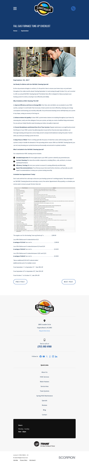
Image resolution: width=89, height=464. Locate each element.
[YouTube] (44, 356)
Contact (44, 415)
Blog (44, 410)
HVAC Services (44, 377)
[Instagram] (53, 356)
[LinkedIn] (56, 356)
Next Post (68, 282)
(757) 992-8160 (45, 346)
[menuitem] (15, 460)
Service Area (44, 386)
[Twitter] (47, 356)
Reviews (44, 405)
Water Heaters (44, 382)
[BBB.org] (50, 356)
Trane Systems (44, 391)
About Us (44, 372)
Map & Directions (44, 331)
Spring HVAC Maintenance (44, 396)
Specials (44, 400)
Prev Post (20, 282)
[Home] (43, 8)
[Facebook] (41, 356)
